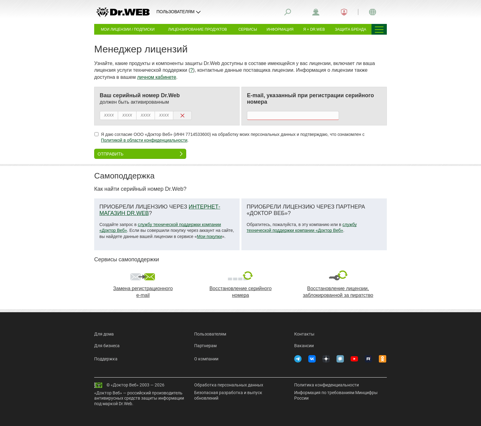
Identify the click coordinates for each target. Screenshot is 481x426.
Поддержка (105, 359)
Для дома (104, 334)
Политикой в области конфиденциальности (144, 140)
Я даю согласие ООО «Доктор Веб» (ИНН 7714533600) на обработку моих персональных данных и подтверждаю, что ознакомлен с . (229, 137)
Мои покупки (209, 236)
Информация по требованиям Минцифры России (336, 395)
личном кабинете (156, 77)
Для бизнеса (107, 345)
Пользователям (210, 334)
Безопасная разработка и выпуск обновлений (228, 395)
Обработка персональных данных (228, 384)
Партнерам (205, 345)
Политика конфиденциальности (326, 384)
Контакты (304, 334)
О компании (206, 359)
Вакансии (304, 345)
